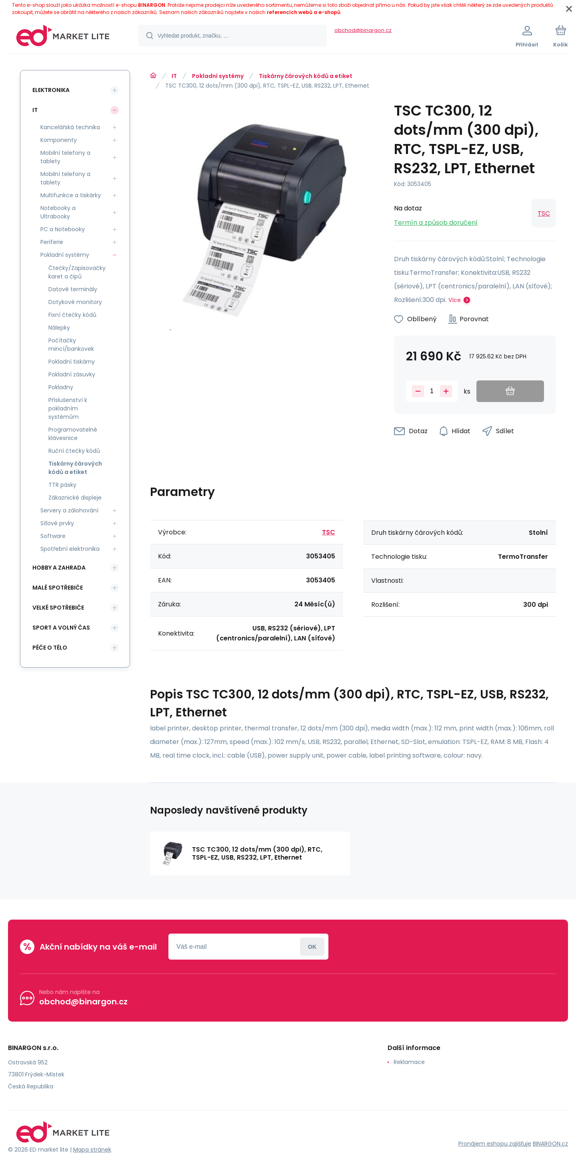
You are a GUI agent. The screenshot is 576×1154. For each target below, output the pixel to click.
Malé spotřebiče (57, 588)
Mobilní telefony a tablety (65, 157)
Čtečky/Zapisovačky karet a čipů (77, 272)
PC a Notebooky (62, 229)
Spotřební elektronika (70, 549)
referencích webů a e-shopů (303, 12)
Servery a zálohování (69, 510)
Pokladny (60, 387)
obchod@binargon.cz (363, 30)
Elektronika (51, 90)
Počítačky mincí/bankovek (71, 344)
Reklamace (409, 1062)
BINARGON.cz (550, 1144)
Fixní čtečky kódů (72, 315)
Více (454, 300)
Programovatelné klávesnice (72, 434)
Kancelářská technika (70, 127)
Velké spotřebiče (58, 608)
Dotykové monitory (75, 302)
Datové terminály (72, 289)
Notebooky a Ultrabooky (58, 212)
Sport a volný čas (61, 628)
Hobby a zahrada (59, 568)
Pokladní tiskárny (71, 362)
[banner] (63, 37)
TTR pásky (62, 485)
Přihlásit (312, 947)
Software (53, 536)
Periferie (51, 242)
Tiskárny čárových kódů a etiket (305, 76)
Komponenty (58, 140)
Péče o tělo (49, 648)
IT (174, 76)
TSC (544, 213)
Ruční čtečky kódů (74, 451)
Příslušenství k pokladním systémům (67, 408)
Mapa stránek (92, 1150)
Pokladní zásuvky (71, 374)
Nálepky (59, 328)
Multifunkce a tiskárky (70, 195)
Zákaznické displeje (75, 498)
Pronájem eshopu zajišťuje (494, 1144)
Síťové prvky (57, 523)
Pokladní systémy (218, 76)
